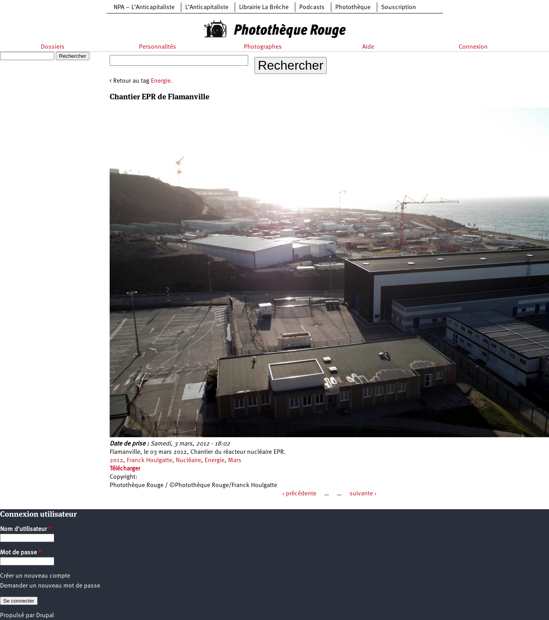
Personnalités (157, 47)
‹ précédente (299, 494)
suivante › (363, 494)
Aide (368, 47)
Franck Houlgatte (149, 460)
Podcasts (312, 7)
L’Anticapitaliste (206, 7)
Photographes (263, 47)
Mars (234, 460)
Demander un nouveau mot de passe (50, 586)
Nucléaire (188, 460)
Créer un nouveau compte (35, 576)
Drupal (45, 615)
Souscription (398, 7)
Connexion (473, 47)
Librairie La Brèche (264, 7)
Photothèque (352, 7)
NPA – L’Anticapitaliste (144, 7)
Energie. (162, 81)
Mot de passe (21, 553)
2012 (116, 460)
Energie (214, 460)
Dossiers (53, 47)
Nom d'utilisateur (25, 529)
